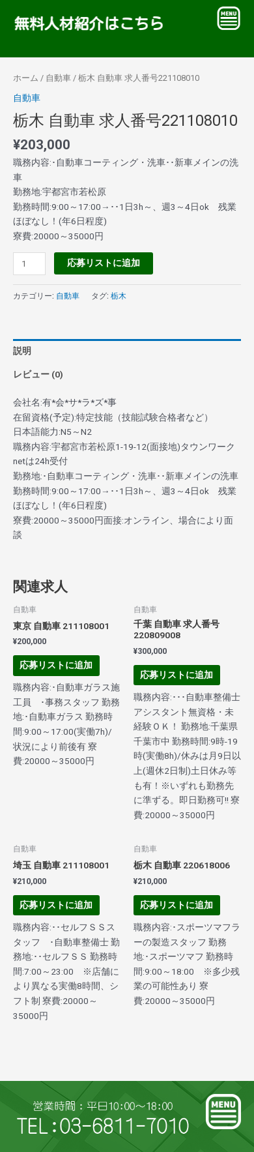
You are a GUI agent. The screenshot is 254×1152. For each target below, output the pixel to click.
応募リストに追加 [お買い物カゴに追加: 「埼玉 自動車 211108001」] (56, 905)
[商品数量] (29, 263)
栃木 (118, 296)
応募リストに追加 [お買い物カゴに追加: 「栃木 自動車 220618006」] (176, 905)
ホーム (25, 78)
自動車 (58, 78)
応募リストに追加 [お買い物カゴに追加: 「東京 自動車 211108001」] (56, 665)
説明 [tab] (22, 351)
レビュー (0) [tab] (38, 374)
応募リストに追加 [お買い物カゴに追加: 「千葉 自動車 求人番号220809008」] (176, 675)
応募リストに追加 (103, 263)
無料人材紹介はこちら (85, 23)
